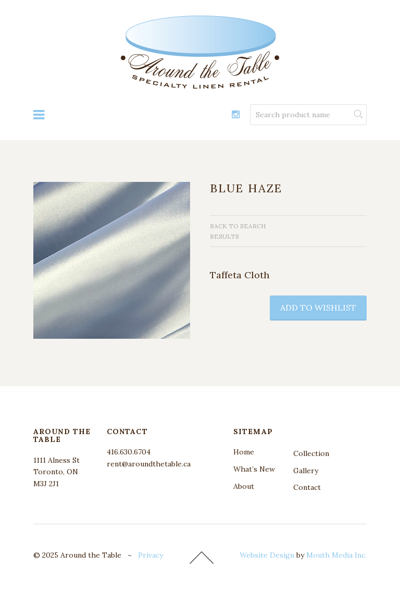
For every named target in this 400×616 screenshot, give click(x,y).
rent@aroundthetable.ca (149, 464)
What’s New (254, 469)
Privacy (150, 555)
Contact (307, 487)
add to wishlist (318, 307)
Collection (311, 453)
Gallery (305, 470)
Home (243, 452)
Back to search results (238, 231)
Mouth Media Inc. (336, 555)
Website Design (267, 555)
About (243, 486)
